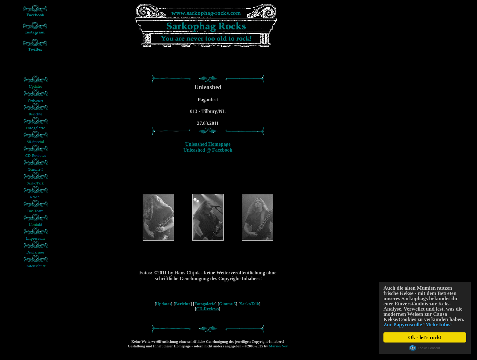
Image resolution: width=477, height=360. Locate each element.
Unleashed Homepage (208, 144)
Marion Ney (278, 346)
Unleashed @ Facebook (208, 150)
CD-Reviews (207, 309)
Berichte (182, 304)
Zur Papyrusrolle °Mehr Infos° (417, 324)
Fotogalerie (204, 304)
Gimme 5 (227, 304)
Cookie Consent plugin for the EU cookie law (425, 348)
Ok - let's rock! (425, 337)
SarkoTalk (249, 304)
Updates (163, 304)
